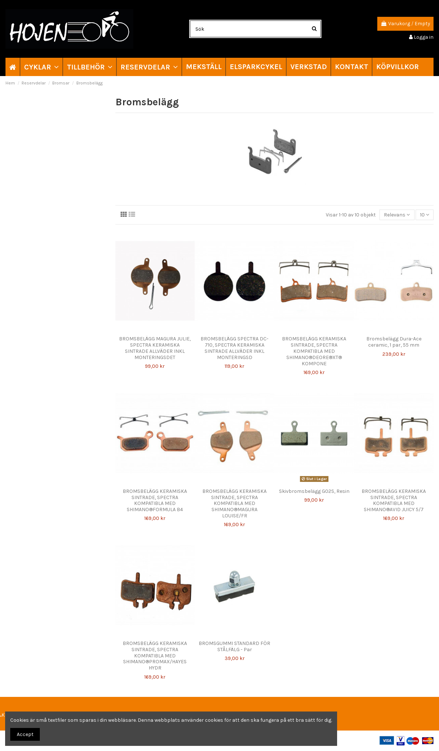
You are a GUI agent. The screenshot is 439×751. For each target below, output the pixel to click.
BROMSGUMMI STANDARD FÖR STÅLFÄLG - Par (234, 646)
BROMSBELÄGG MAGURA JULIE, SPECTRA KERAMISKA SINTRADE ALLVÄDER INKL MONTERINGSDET (155, 348)
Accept (25, 734)
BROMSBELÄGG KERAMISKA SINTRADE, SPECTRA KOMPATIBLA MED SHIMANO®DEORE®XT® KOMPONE (314, 351)
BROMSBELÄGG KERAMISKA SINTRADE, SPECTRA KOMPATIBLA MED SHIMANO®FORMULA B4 (155, 500)
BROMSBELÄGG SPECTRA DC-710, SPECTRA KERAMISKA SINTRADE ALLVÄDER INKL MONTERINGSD (234, 348)
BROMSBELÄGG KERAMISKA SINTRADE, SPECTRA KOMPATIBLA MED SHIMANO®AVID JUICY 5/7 (394, 500)
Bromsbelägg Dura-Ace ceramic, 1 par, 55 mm (393, 342)
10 (424, 215)
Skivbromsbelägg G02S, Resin (314, 491)
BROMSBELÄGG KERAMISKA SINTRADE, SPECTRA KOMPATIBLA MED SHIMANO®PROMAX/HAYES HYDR (155, 655)
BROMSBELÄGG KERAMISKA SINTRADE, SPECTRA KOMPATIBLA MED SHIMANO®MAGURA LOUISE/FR (234, 503)
